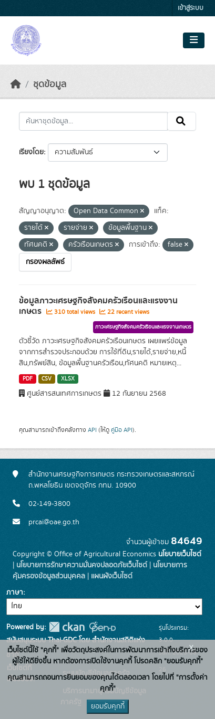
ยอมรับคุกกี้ (108, 706)
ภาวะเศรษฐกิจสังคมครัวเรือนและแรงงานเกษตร (143, 327)
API (92, 430)
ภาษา (14, 592)
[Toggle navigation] (193, 40)
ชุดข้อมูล (49, 84)
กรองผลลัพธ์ (45, 262)
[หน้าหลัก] (16, 84)
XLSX (68, 379)
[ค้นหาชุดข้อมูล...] (93, 121)
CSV (47, 379)
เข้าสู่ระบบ (190, 8)
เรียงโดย (31, 152)
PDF (28, 379)
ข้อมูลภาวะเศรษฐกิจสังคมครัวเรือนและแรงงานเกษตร (98, 306)
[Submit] (181, 121)
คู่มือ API (121, 430)
